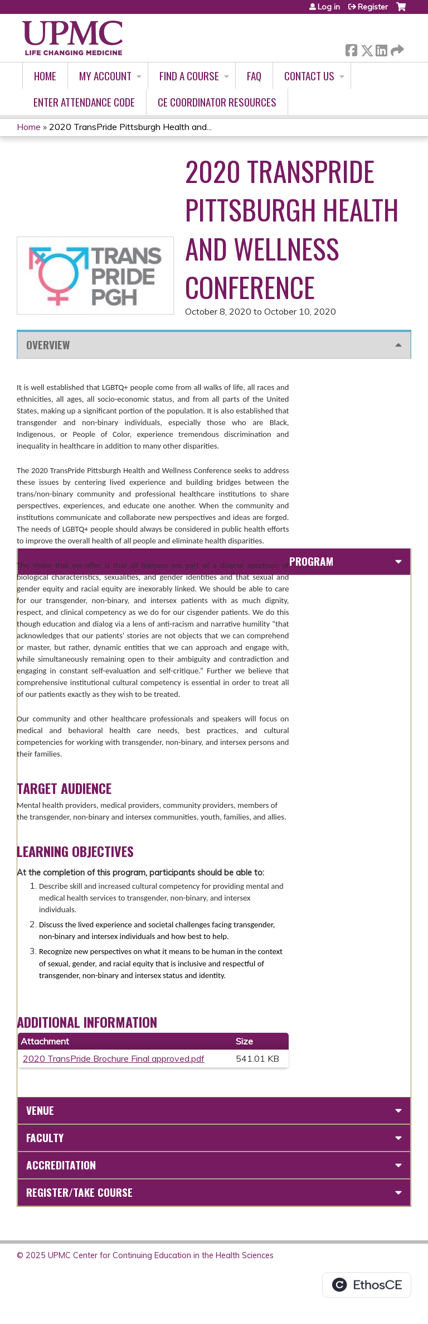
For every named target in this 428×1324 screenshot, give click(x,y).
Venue (40, 1110)
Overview (48, 344)
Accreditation (61, 1165)
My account (105, 76)
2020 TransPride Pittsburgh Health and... (130, 126)
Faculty (45, 1137)
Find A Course (189, 76)
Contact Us (309, 76)
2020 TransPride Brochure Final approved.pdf (114, 1058)
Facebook (351, 48)
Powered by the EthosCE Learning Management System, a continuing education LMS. (366, 1285)
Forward (396, 48)
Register (373, 7)
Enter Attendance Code (84, 102)
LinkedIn (381, 48)
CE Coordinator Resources (217, 102)
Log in (329, 7)
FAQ (254, 76)
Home (45, 76)
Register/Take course (79, 1192)
